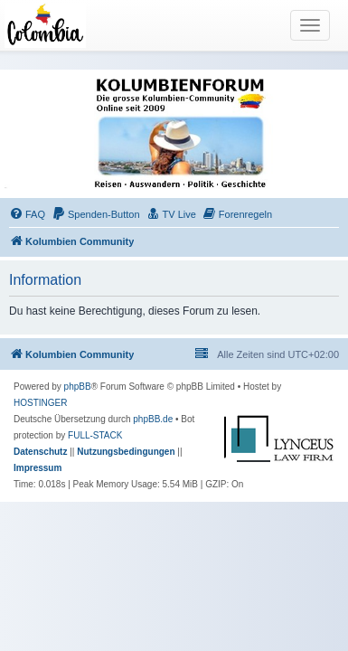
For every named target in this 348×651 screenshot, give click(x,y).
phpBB (77, 387)
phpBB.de (153, 419)
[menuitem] (27, 214)
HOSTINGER (40, 403)
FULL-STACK (95, 435)
